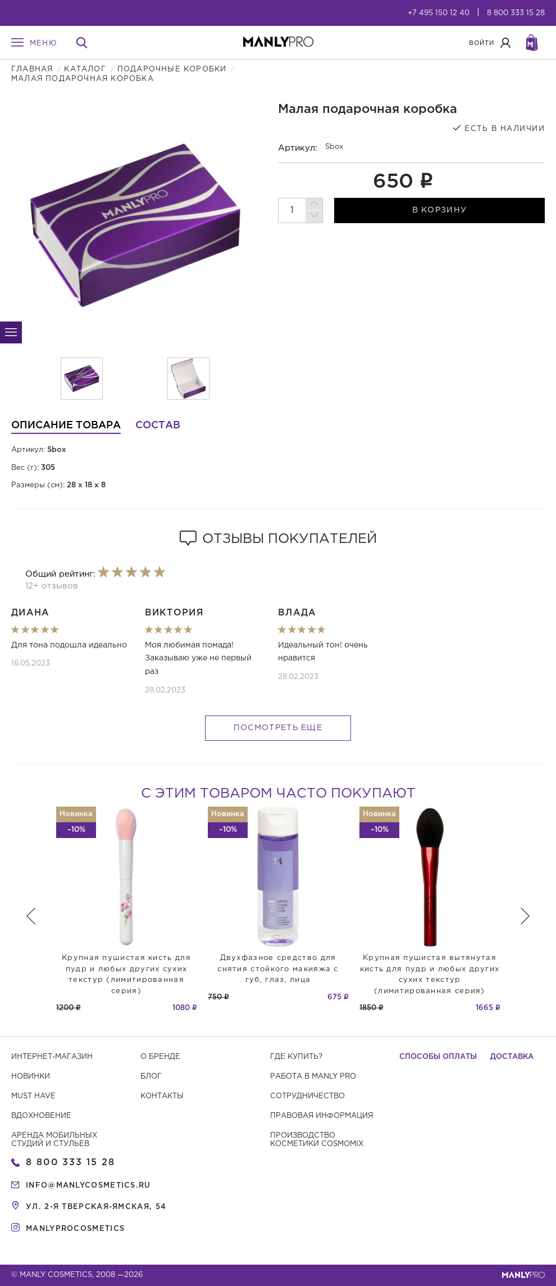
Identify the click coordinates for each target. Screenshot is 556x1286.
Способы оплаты (438, 1057)
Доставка (512, 1057)
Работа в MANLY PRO (313, 1077)
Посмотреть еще (278, 727)
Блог (151, 1077)
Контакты (162, 1096)
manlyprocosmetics (75, 1229)
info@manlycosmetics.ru (88, 1186)
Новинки (30, 1077)
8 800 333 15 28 (516, 13)
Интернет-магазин (52, 1057)
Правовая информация (321, 1116)
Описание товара (66, 425)
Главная (32, 69)
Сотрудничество (307, 1096)
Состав (157, 425)
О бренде (160, 1057)
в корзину (439, 210)
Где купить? (296, 1057)
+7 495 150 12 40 (439, 13)
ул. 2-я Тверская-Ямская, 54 (96, 1207)
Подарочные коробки (172, 69)
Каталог (85, 69)
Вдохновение (41, 1116)
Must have (33, 1096)
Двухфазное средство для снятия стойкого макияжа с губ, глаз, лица (278, 969)
